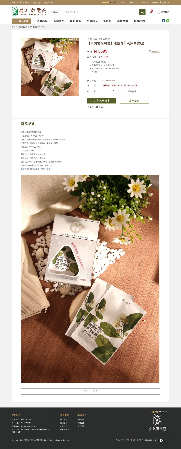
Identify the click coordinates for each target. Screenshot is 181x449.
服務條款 (133, 3)
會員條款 (63, 426)
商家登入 (15, 2)
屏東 (43, 27)
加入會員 (63, 419)
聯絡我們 (139, 21)
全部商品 (59, 21)
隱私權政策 (64, 429)
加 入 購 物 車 (105, 100)
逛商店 (107, 21)
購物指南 (155, 3)
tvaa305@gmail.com (28, 426)
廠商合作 (81, 419)
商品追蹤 (73, 39)
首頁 (13, 27)
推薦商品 (154, 51)
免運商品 (92, 21)
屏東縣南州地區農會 (98, 39)
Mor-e (67, 440)
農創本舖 (75, 21)
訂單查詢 (165, 3)
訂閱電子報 (48, 3)
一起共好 (36, 3)
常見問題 (144, 3)
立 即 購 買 (134, 101)
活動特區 (42, 21)
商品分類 (21, 21)
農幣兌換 (122, 21)
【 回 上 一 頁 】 (90, 391)
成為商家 (25, 3)
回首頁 (123, 2)
